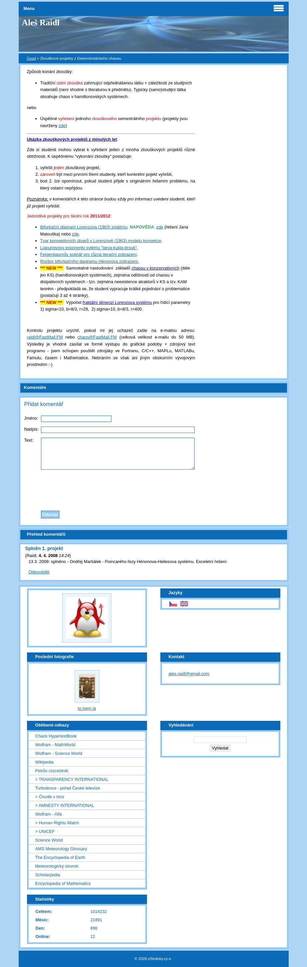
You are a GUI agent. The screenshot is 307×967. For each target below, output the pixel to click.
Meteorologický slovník (56, 866)
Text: (28, 440)
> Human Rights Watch (57, 822)
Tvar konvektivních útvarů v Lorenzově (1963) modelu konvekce (100, 240)
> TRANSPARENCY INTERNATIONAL (72, 779)
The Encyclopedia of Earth (60, 857)
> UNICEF (45, 831)
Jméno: (31, 418)
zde (62, 125)
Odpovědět (39, 571)
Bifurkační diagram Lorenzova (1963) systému (84, 226)
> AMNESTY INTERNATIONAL (64, 805)
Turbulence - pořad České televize (67, 788)
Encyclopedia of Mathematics (63, 883)
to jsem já (87, 708)
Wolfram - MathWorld (55, 744)
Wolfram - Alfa (48, 814)
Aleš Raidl (41, 22)
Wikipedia (44, 762)
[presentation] (153, 488)
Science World (49, 840)
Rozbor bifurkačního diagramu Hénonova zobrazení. (89, 261)
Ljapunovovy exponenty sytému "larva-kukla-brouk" (88, 247)
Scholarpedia (47, 874)
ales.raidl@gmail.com (189, 673)
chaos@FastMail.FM (97, 337)
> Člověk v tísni (49, 796)
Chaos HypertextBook (56, 736)
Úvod (31, 58)
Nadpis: (31, 429)
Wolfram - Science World (58, 753)
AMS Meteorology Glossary (61, 848)
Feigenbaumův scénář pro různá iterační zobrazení (88, 254)
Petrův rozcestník (51, 770)
